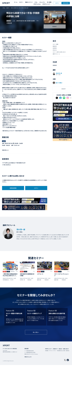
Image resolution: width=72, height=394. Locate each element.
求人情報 (49, 2)
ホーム (15, 2)
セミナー (21, 2)
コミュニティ (42, 2)
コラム (35, 2)
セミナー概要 (55, 44)
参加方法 (55, 50)
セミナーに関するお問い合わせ (59, 52)
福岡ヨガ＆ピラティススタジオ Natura (31, 354)
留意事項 (55, 48)
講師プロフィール (56, 54)
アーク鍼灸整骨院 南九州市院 (30, 352)
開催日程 (55, 46)
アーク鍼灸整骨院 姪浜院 (29, 350)
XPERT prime (37, 4)
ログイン (57, 3)
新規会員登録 (66, 3)
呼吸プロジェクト (28, 356)
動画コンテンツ (28, 2)
